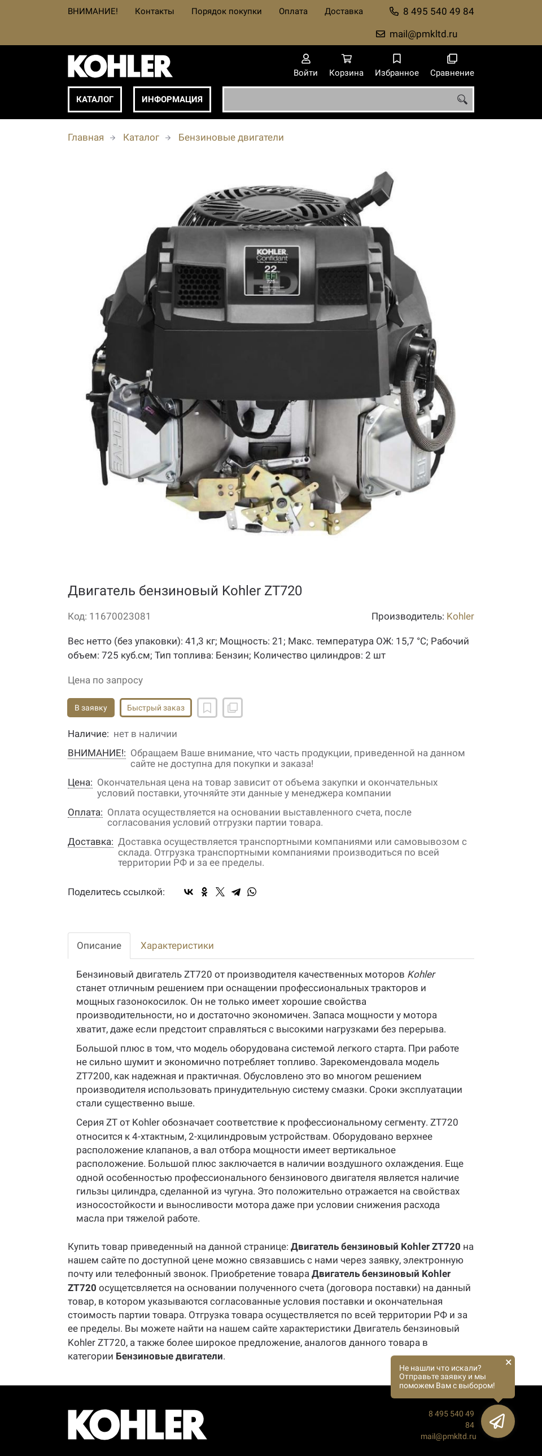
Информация (172, 99)
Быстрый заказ (156, 707)
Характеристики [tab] (177, 945)
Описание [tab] (99, 945)
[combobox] (348, 99)
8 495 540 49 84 (438, 11)
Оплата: (85, 812)
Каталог (94, 99)
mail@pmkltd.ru (423, 34)
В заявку (91, 707)
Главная (86, 137)
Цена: (80, 782)
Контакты (154, 11)
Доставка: (90, 841)
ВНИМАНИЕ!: (97, 753)
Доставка (344, 11)
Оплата (293, 11)
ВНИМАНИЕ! (93, 11)
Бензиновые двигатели (231, 137)
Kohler (460, 616)
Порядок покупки (226, 11)
